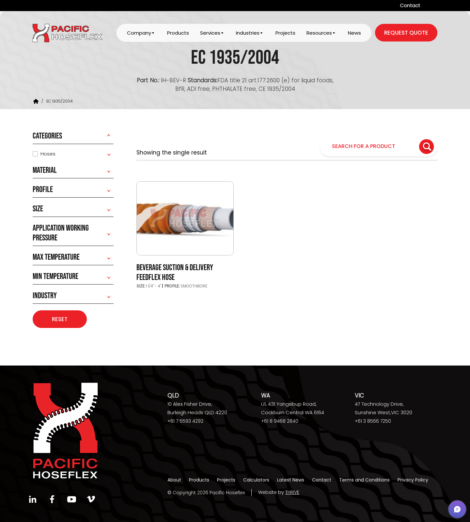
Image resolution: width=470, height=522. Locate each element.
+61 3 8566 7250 (373, 421)
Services (210, 33)
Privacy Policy (413, 480)
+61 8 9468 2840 (279, 421)
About (174, 480)
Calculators (256, 480)
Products (178, 33)
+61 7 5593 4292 (185, 421)
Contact (410, 5)
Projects (285, 33)
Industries (247, 33)
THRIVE (292, 492)
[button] (457, 509)
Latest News (290, 480)
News (354, 33)
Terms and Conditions (364, 480)
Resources (319, 33)
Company (139, 33)
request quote (406, 33)
